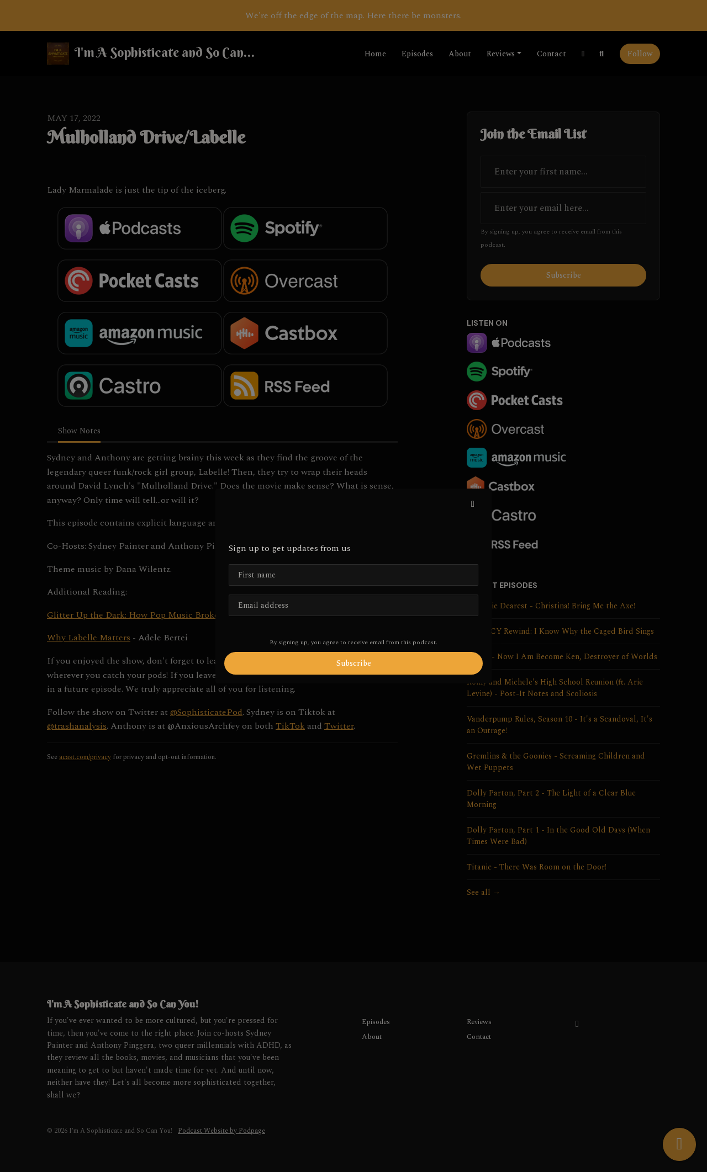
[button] (472, 504)
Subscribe (353, 663)
